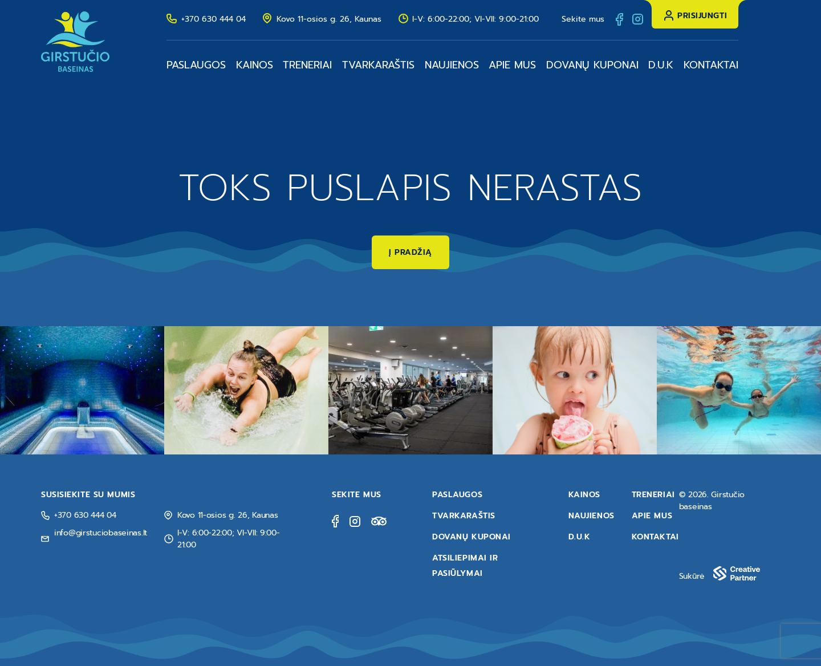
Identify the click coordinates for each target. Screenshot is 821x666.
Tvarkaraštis (378, 65)
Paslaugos (196, 65)
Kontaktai (711, 65)
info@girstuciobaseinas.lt (100, 533)
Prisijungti (702, 16)
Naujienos (452, 65)
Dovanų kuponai (592, 65)
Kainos (254, 65)
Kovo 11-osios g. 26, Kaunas (329, 19)
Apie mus (512, 65)
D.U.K (660, 65)
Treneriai (307, 65)
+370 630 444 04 (213, 19)
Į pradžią (410, 252)
